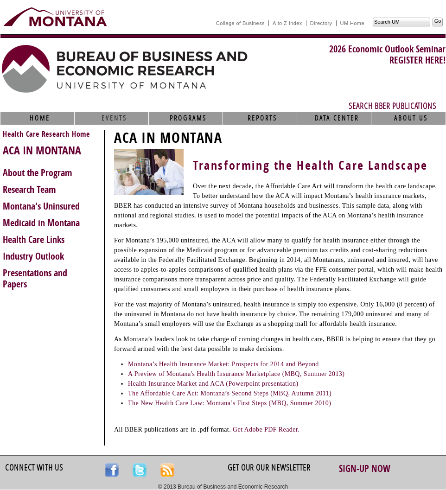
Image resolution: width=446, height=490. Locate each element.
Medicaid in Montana (41, 223)
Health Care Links (33, 239)
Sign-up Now (364, 468)
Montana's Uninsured (41, 206)
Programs (188, 118)
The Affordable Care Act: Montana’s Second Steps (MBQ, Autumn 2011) (229, 393)
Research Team (29, 189)
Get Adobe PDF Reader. (266, 429)
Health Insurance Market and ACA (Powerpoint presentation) (213, 383)
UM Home (352, 23)
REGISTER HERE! (417, 60)
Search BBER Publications (392, 106)
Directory (321, 23)
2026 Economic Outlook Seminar (387, 49)
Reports (262, 118)
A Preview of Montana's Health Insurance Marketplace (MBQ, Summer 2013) (236, 373)
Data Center (337, 118)
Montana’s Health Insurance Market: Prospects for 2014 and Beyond (223, 364)
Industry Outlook (33, 256)
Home (40, 118)
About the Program (37, 172)
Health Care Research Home (46, 134)
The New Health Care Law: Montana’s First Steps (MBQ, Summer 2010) (229, 403)
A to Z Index (287, 23)
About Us (411, 118)
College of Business (240, 23)
